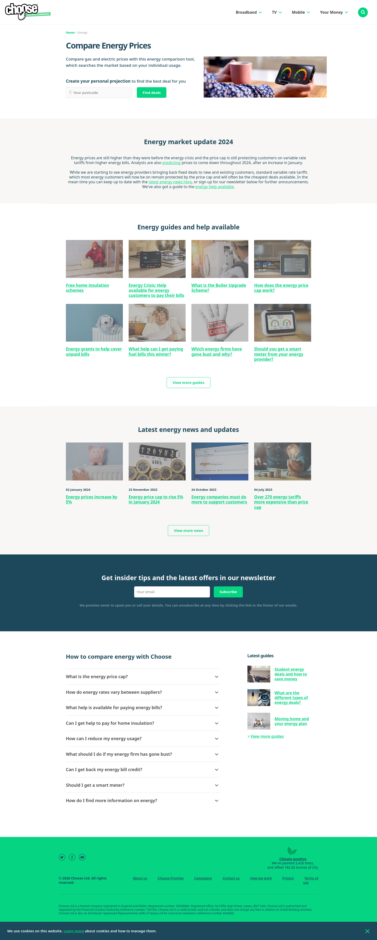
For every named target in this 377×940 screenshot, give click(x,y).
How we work (261, 878)
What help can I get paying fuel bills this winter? (156, 351)
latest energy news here (170, 181)
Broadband (246, 12)
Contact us (231, 878)
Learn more (74, 930)
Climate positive (293, 859)
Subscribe (228, 591)
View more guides (189, 382)
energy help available (214, 186)
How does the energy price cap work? (281, 288)
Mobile (298, 12)
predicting (171, 162)
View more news (188, 530)
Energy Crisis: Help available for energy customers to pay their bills (156, 290)
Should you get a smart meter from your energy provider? (278, 354)
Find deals (152, 92)
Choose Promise (171, 878)
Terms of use (310, 880)
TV (274, 12)
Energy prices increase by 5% (91, 499)
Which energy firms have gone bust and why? (216, 351)
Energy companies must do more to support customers (219, 499)
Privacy (288, 878)
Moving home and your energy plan (292, 721)
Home (70, 32)
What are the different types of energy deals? (291, 697)
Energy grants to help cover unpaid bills (94, 351)
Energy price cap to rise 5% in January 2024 (156, 499)
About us (140, 878)
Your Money (331, 12)
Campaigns (203, 878)
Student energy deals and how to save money (291, 674)
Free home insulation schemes (87, 288)
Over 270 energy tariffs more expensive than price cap (281, 502)
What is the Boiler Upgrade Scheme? (218, 288)
